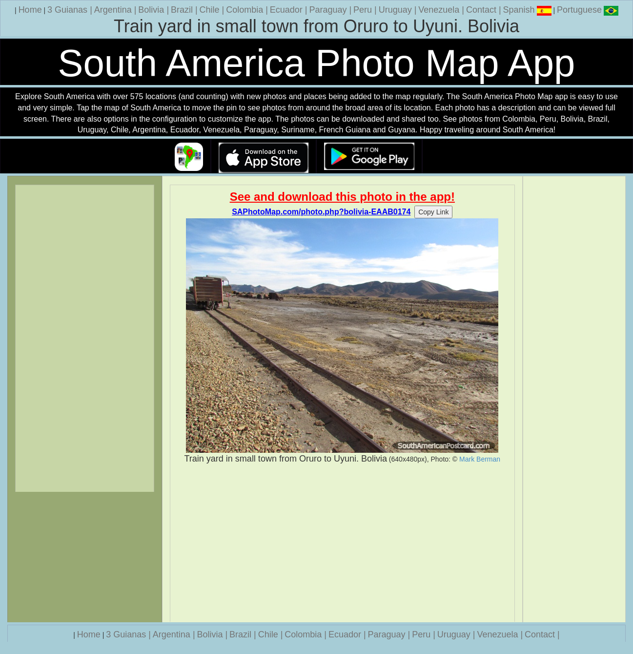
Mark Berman (479, 459)
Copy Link (433, 212)
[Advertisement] (342, 543)
